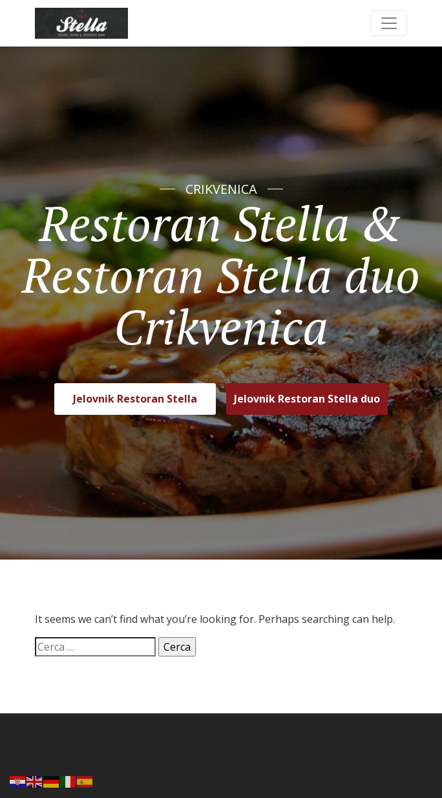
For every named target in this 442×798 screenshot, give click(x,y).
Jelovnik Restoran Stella (135, 399)
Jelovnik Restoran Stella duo (307, 399)
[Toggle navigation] (389, 23)
